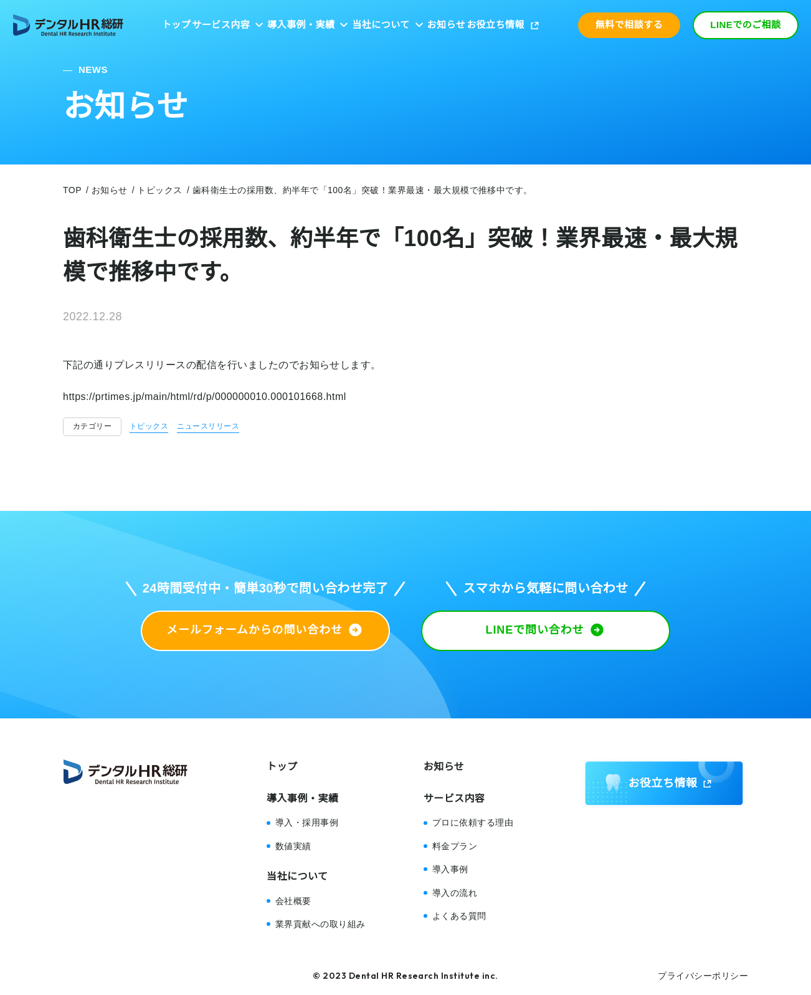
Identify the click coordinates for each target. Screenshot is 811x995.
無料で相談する (629, 24)
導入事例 (450, 869)
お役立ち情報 (495, 24)
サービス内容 (221, 24)
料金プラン (454, 846)
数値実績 (293, 846)
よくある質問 (459, 916)
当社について (380, 24)
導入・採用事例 (306, 822)
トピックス (149, 426)
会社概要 (293, 901)
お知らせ (446, 24)
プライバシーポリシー (703, 976)
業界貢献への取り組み (320, 924)
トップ (176, 24)
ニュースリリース (208, 426)
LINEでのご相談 (745, 24)
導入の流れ (454, 893)
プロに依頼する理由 (472, 822)
